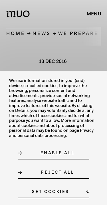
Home (15, 33)
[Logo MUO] (19, 13)
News (42, 33)
